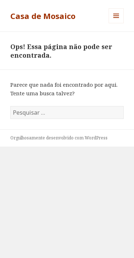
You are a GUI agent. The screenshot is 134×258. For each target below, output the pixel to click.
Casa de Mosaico (42, 15)
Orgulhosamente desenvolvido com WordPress (59, 138)
